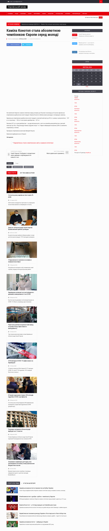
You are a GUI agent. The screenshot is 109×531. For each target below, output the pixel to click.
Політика (23, 13)
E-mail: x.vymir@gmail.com (15, 1)
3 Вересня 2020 (13, 434)
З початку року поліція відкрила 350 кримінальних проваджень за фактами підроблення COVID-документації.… (21, 404)
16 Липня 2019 (13, 331)
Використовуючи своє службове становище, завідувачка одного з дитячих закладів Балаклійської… (19, 473)
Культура (50, 13)
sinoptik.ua (88, 152)
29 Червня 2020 (13, 200)
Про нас (84, 13)
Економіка (37, 13)
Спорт (30, 13)
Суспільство (59, 13)
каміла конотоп (29, 167)
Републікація (76, 13)
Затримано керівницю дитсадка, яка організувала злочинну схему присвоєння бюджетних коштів (21, 463)
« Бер (86, 86)
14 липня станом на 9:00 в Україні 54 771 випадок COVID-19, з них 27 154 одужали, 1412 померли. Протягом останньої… (20, 370)
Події (16, 13)
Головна (10, 13)
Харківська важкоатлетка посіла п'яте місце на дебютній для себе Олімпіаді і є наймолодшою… (43, 507)
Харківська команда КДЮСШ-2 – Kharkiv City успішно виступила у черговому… (44, 24)
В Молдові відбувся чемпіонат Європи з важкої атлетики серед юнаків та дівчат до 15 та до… (43, 499)
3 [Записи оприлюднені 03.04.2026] (91, 73)
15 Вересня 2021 (13, 265)
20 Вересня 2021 (13, 297)
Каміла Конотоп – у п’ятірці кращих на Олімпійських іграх (37, 505)
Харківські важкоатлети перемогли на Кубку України (36, 488)
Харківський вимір (17, 7)
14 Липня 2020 (13, 366)
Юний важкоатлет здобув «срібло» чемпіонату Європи (37, 496)
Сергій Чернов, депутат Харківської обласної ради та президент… (83, 36)
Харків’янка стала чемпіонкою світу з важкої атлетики (33, 143)
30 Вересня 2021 (13, 400)
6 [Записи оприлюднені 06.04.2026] (74, 76)
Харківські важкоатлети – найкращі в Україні (33, 522)
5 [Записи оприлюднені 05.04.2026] (100, 73)
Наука (44, 13)
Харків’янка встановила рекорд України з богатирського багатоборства (42, 513)
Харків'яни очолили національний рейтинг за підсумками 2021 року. (36, 524)
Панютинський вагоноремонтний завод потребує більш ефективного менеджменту (20, 326)
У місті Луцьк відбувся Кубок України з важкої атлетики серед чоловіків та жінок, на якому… (42, 490)
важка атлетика (18, 167)
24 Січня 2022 (13, 468)
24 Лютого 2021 (13, 232)
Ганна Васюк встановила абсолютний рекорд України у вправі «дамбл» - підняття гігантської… (43, 516)
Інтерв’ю (67, 13)
